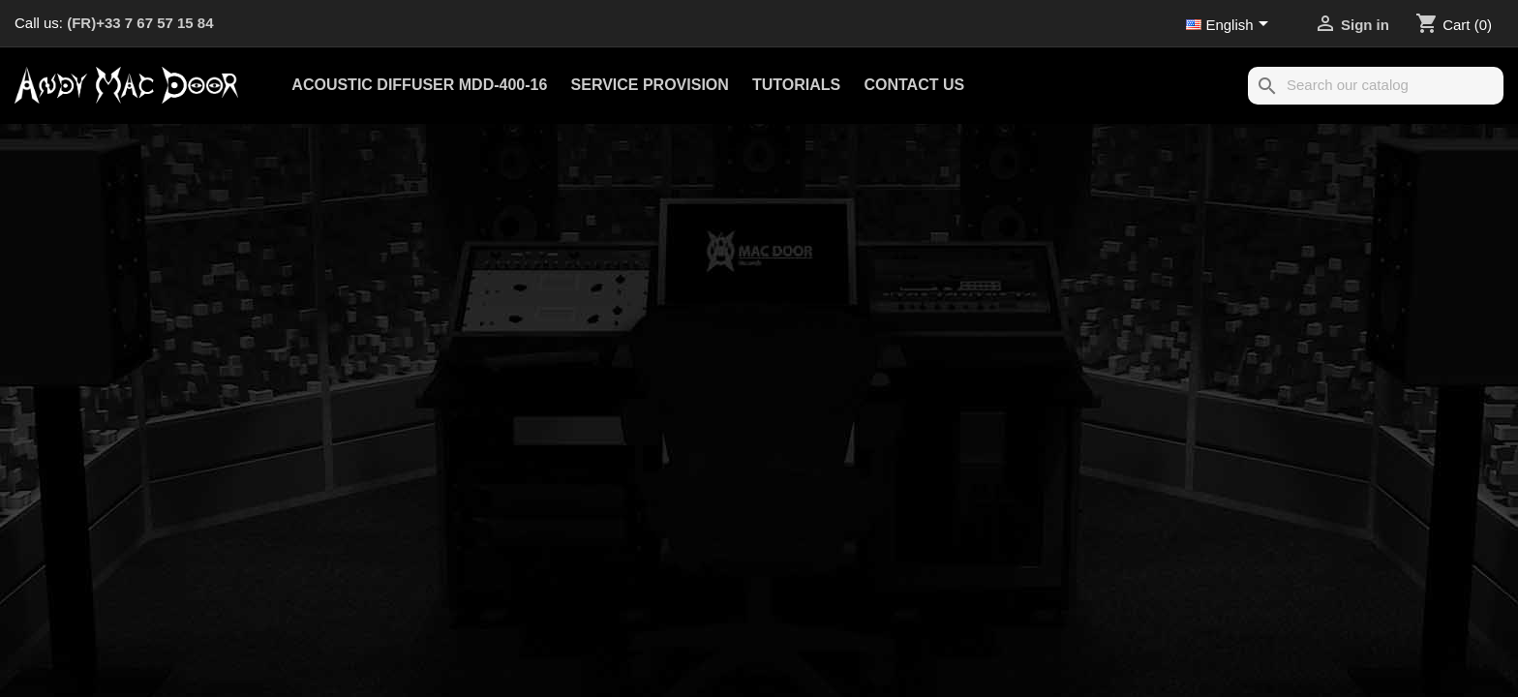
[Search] (1375, 86)
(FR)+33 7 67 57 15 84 (140, 23)
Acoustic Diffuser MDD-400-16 (419, 84)
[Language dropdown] (1230, 26)
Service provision (650, 84)
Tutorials (796, 84)
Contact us (914, 84)
